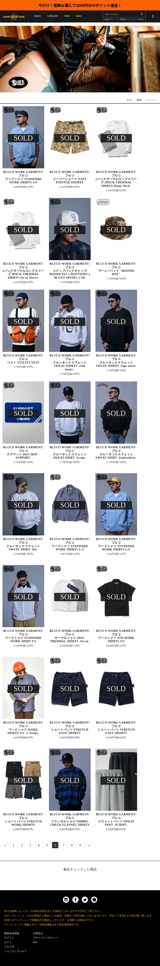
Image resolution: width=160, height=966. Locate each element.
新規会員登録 (11, 933)
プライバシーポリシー (45, 937)
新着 (129, 99)
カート (8, 942)
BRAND (37, 17)
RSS (35, 942)
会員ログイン (110, 19)
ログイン (9, 937)
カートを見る (138, 19)
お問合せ (38, 933)
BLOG (78, 17)
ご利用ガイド (124, 19)
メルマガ (9, 946)
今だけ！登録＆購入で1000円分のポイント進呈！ (80, 5)
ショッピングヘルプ (15, 951)
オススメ (152, 99)
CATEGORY (52, 17)
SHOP (67, 17)
